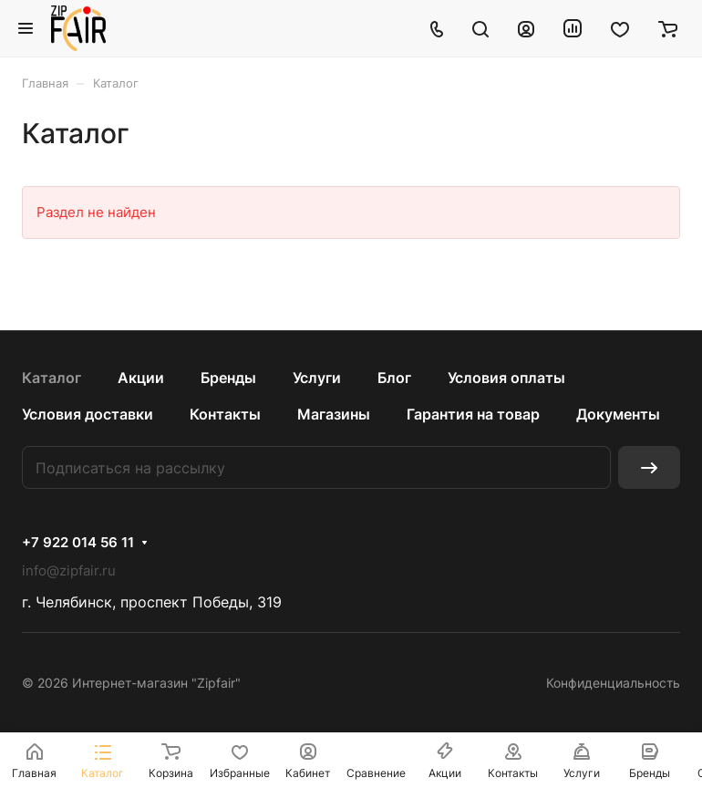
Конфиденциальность (613, 682)
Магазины (333, 414)
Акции (141, 377)
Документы (618, 414)
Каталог (51, 377)
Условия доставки (87, 414)
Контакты (225, 414)
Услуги (317, 377)
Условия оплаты (506, 377)
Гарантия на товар (473, 414)
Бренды (228, 377)
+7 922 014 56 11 (78, 542)
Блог (394, 377)
